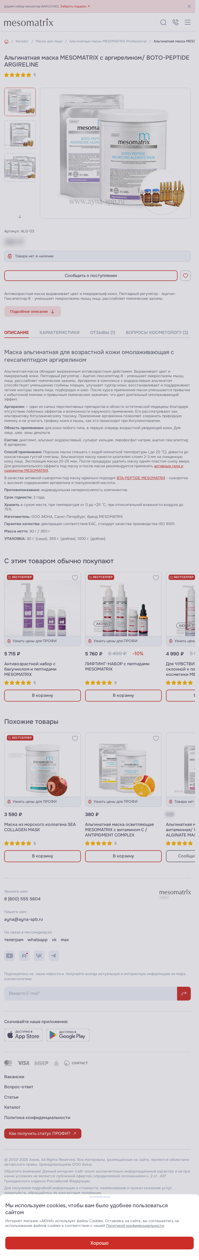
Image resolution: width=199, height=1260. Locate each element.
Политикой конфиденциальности (135, 1225)
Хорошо (99, 1243)
